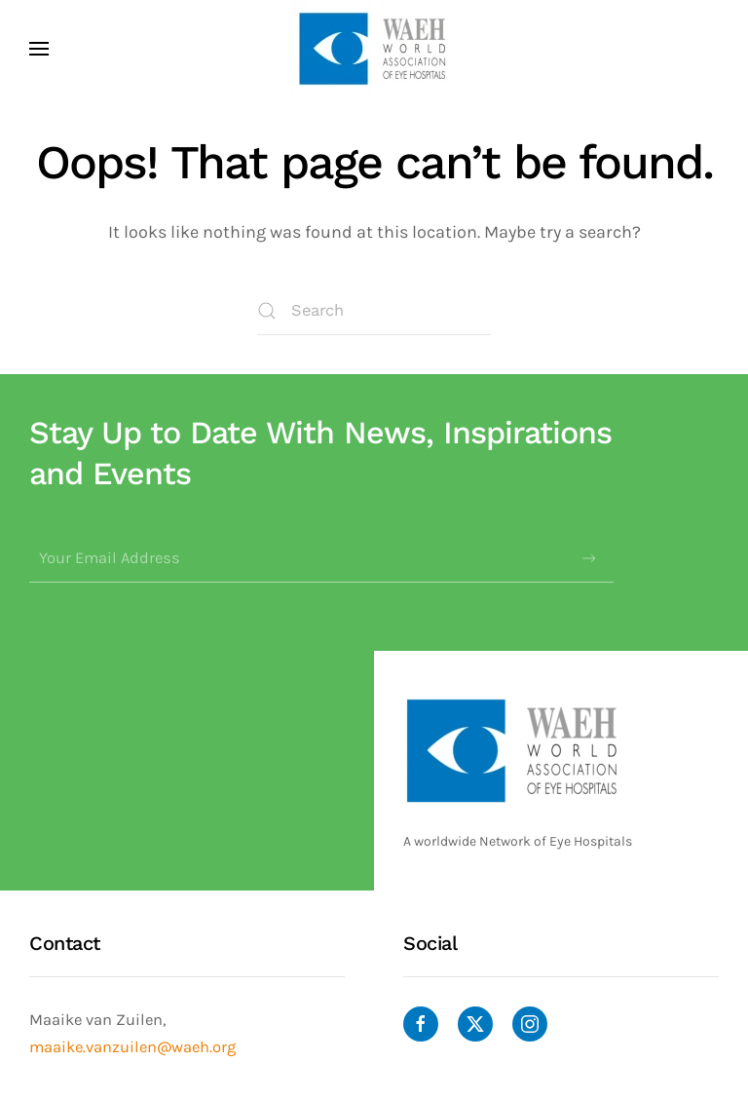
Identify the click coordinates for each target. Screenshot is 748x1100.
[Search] (374, 310)
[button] (39, 48)
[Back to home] (374, 48)
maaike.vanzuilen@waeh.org (132, 1047)
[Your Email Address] (321, 558)
